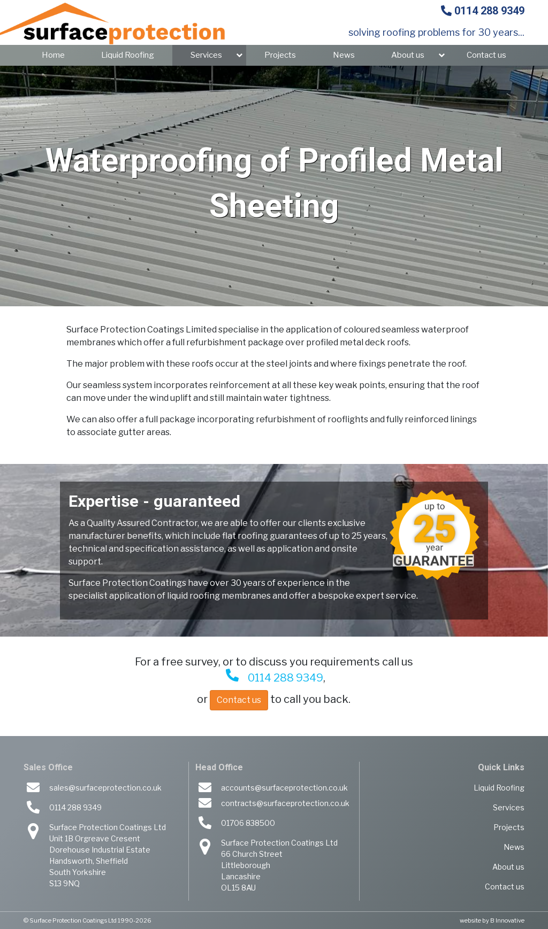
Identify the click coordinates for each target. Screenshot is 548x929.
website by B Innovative (492, 920)
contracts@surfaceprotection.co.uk (285, 803)
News (344, 55)
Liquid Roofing (127, 55)
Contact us (486, 55)
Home (53, 55)
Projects (280, 55)
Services (206, 55)
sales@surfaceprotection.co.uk (105, 787)
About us (407, 55)
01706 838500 (248, 822)
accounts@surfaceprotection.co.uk (284, 787)
